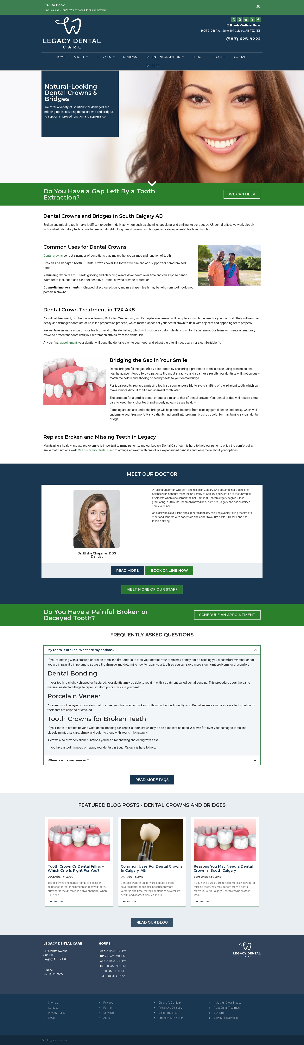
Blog (197, 57)
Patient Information (164, 57)
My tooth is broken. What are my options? (81, 650)
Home (60, 57)
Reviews (130, 57)
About (81, 57)
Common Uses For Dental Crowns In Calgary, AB (152, 868)
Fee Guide (217, 57)
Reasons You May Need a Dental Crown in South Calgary (223, 868)
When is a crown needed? (68, 760)
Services (106, 57)
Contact (241, 57)
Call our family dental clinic (96, 450)
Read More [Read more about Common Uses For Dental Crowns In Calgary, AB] (128, 901)
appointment (68, 342)
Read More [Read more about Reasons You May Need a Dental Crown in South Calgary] (201, 901)
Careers (152, 66)
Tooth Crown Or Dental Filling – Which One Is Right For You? (76, 868)
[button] (152, 649)
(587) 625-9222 (243, 39)
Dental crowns (53, 255)
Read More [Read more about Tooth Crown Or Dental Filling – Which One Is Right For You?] (55, 901)
